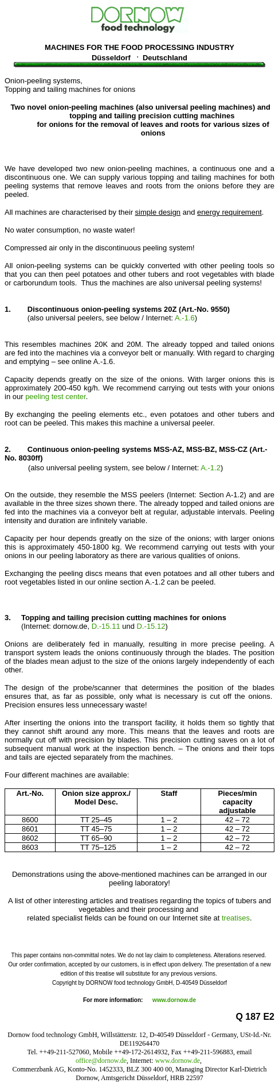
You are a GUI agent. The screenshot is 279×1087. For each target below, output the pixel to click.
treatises (236, 918)
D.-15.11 (106, 626)
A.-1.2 (211, 467)
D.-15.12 (151, 626)
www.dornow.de (174, 1000)
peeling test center (55, 396)
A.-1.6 (185, 318)
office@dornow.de (101, 1061)
